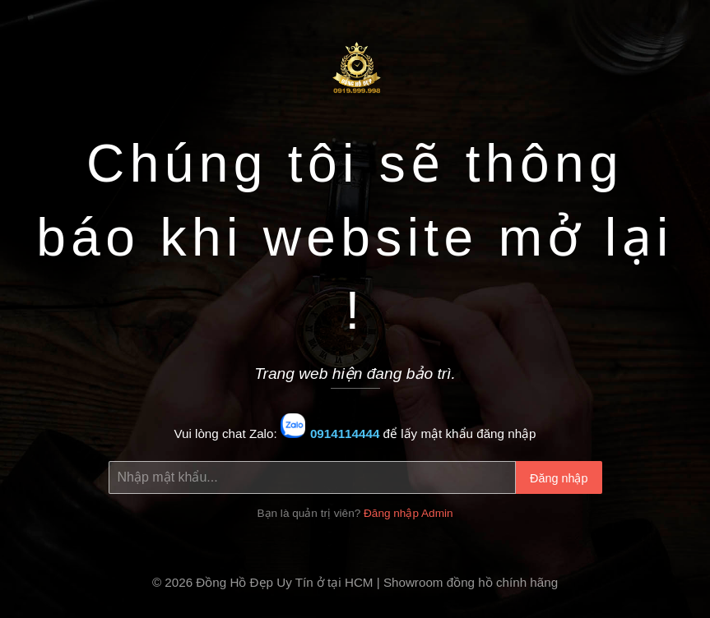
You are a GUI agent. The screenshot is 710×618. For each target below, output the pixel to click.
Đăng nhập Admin (408, 513)
